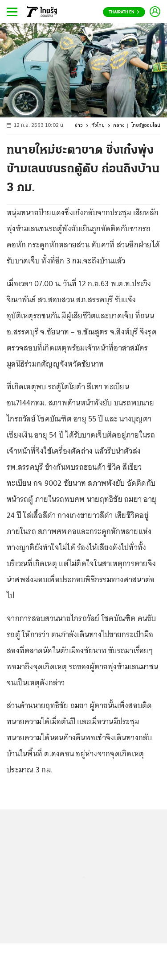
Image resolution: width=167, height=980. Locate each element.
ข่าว (79, 125)
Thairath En (124, 12)
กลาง (119, 125)
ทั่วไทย (98, 125)
